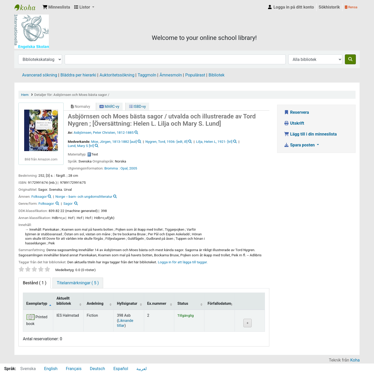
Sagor (67, 203)
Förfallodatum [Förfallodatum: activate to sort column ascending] (219, 303)
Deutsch (97, 368)
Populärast (195, 75)
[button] (56, 7)
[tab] (77, 283)
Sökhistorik (329, 7)
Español (120, 368)
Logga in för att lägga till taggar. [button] (183, 262)
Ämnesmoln (170, 75)
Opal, (124, 168)
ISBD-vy (137, 106)
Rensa (351, 7)
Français (74, 368)
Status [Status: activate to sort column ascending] (182, 303)
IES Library (28, 7)
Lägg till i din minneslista (310, 134)
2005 (133, 168)
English (51, 368)
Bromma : (112, 168)
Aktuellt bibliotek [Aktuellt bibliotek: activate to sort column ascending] (63, 301)
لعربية (141, 368)
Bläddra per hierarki (78, 75)
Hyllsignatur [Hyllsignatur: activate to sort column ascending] (127, 303)
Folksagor (39, 196)
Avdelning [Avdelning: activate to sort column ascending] (95, 303)
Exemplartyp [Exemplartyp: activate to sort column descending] (36, 303)
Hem (25, 95)
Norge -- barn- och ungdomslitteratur (83, 196)
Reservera (296, 112)
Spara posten (300, 145)
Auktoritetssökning (116, 75)
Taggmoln (147, 75)
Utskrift (294, 123)
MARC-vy (109, 106)
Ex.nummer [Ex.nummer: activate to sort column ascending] (156, 303)
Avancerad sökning (39, 75)
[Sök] (350, 59)
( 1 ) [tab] (34, 282)
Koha (355, 360)
